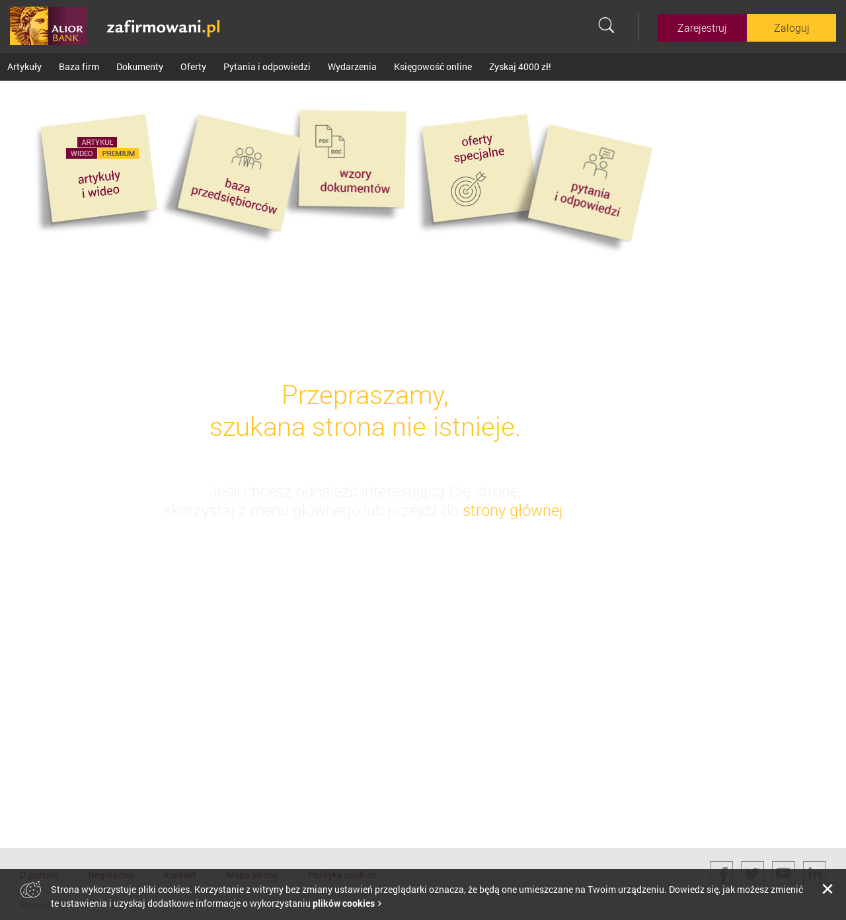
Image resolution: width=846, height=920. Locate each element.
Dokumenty (139, 66)
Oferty (193, 66)
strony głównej (512, 510)
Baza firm (79, 66)
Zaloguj (792, 28)
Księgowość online (433, 66)
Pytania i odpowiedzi (267, 66)
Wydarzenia (352, 66)
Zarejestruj (702, 28)
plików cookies (344, 903)
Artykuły (24, 66)
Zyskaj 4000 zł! (520, 66)
